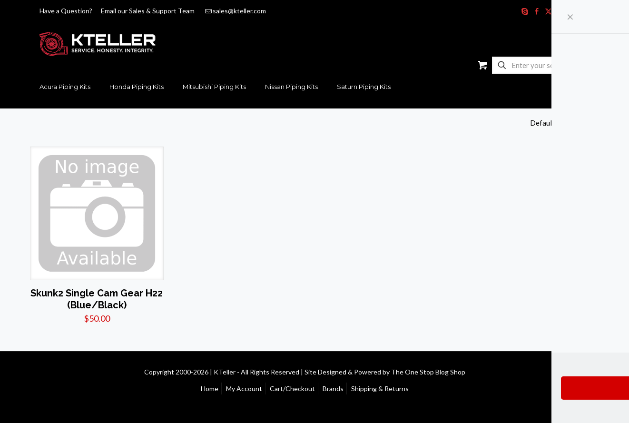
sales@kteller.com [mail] (239, 11)
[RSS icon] (584, 11)
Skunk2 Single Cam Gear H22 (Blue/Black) (96, 299)
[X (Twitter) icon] (548, 11)
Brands (333, 388)
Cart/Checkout (292, 388)
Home (209, 388)
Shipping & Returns (380, 388)
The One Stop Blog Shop (428, 372)
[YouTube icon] (560, 11)
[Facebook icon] (536, 11)
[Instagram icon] (572, 11)
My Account (244, 388)
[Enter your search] (539, 65)
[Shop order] (564, 123)
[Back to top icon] (589, 371)
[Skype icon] (524, 11)
